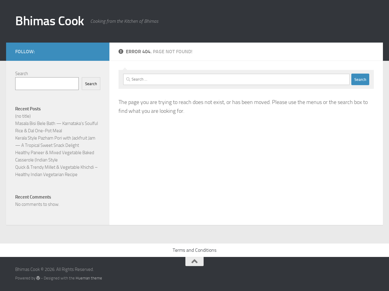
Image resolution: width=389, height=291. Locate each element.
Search (21, 73)
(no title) (23, 116)
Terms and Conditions (194, 250)
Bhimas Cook (49, 21)
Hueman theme (89, 278)
